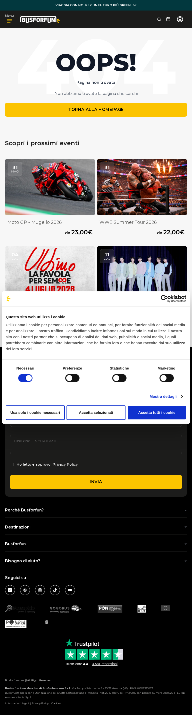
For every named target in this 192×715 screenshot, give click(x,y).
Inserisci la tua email (35, 441)
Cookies (56, 703)
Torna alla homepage (96, 109)
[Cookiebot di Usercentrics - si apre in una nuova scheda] (164, 298)
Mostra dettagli (163, 396)
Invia (96, 481)
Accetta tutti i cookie (157, 412)
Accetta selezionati (96, 412)
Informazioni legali (17, 703)
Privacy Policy (65, 464)
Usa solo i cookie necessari (35, 412)
